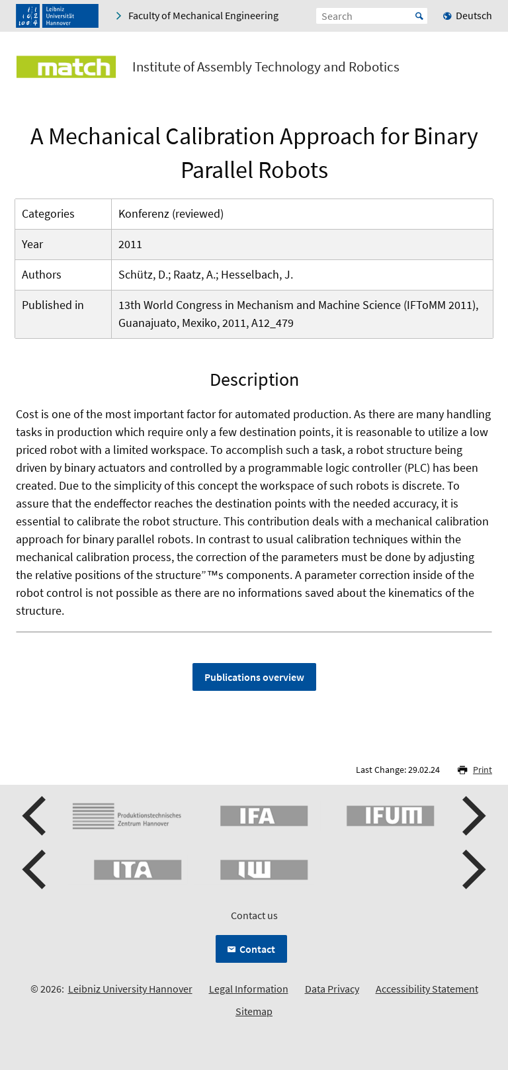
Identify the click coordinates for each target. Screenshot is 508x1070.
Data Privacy (332, 988)
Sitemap (254, 1011)
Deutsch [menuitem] (474, 15)
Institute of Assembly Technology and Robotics (266, 67)
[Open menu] (481, 69)
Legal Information (248, 988)
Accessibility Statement (427, 988)
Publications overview (254, 677)
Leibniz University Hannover (130, 988)
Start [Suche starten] (419, 16)
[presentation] (36, 816)
